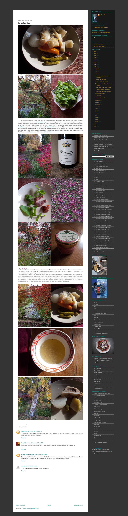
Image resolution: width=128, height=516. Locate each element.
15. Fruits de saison (98, 192)
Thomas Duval (97, 383)
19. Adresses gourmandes (100, 245)
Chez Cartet (97, 319)
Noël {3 (96, 74)
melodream (96, 362)
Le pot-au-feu (24, 23)
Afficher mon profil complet (101, 27)
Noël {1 (96, 69)
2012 (95, 62)
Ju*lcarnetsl (97, 415)
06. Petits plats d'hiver (99, 172)
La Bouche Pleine (98, 417)
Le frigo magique (98, 420)
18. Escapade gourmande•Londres (102, 227)
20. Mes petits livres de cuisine (101, 247)
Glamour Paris (97, 150)
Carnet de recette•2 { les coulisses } (103, 87)
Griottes (96, 413)
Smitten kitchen (97, 435)
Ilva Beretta (96, 374)
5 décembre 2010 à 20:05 (37, 442)
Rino (95, 306)
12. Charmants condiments (100, 186)
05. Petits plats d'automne (27, 423)
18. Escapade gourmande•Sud (101, 240)
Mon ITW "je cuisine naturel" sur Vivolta (103, 142)
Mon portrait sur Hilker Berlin (101, 137)
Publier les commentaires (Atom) (31, 508)
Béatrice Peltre (97, 379)
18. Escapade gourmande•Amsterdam (103, 201)
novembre (97, 100)
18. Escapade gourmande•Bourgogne (103, 209)
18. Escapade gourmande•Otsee (102, 234)
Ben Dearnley (97, 370)
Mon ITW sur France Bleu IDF (101, 146)
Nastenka (20, 126)
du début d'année (40, 122)
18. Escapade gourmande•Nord (101, 229)
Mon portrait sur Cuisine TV (100, 139)
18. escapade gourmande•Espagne (102, 220)
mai (96, 113)
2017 (95, 51)
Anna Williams (97, 368)
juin (96, 110)
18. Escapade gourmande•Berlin (102, 207)
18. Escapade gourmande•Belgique (102, 205)
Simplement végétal (99, 93)
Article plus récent (20, 505)
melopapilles (20, 5)
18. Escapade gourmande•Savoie (102, 238)
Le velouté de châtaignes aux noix (103, 91)
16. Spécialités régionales (100, 195)
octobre (97, 102)
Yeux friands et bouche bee (100, 442)
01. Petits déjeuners (99, 161)
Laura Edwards (97, 377)
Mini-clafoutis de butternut (101, 97)
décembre (97, 68)
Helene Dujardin (98, 372)
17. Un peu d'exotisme (99, 197)
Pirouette (96, 317)
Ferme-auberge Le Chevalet (100, 333)
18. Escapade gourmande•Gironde (102, 223)
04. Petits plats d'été (99, 168)
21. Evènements (98, 249)
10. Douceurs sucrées (99, 181)
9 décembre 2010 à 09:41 (41, 454)
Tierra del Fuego (98, 326)
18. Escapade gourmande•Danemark (103, 218)
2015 (95, 55)
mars (96, 117)
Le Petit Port (97, 331)
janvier (97, 121)
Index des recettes (98, 44)
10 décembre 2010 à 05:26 (30, 466)
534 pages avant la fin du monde (102, 393)
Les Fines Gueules (98, 322)
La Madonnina (97, 324)
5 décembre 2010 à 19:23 (36, 431)
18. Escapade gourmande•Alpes (101, 199)
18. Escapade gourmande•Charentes (103, 216)
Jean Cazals (97, 381)
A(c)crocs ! (96, 397)
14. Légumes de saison (99, 190)
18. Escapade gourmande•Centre (102, 214)
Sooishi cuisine (97, 437)
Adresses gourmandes (99, 46)
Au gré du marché (25, 442)
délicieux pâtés (47, 131)
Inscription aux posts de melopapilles (101, 32)
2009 (95, 124)
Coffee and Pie (97, 406)
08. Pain (96, 177)
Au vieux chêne (97, 311)
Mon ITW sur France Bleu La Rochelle (103, 144)
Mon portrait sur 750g (99, 148)
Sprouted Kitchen (98, 440)
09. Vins (35, 423)
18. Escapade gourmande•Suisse (102, 243)
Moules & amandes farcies (101, 81)
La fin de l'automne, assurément (102, 89)
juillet (96, 108)
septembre (98, 104)
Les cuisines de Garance (100, 422)
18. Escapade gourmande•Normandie (103, 231)
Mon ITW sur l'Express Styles (101, 135)
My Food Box (97, 426)
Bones (95, 302)
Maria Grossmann (98, 388)
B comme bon (97, 400)
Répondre (23, 437)
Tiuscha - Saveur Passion (27, 454)
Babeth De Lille (25, 431)
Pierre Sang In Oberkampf (100, 313)
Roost (95, 433)
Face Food (96, 386)
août (96, 106)
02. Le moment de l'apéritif (100, 164)
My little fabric (97, 428)
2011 (95, 64)
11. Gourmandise (98, 183)
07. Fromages (97, 175)
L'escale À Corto (98, 328)
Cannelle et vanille (98, 402)
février (97, 119)
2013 (95, 60)
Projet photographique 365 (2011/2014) (103, 358)
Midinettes (96, 424)
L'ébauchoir (97, 308)
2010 (95, 66)
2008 (95, 126)
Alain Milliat (96, 315)
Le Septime (96, 304)
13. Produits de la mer (99, 188)
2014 (95, 57)
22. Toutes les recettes (41, 423)
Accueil (49, 505)
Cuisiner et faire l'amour (99, 411)
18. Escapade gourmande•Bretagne (102, 211)
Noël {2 (96, 71)
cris (22, 466)
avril (96, 115)
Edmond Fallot (50, 126)
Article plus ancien (78, 505)
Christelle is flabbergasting (100, 404)
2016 (95, 53)
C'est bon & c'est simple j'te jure (101, 360)
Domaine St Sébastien (100, 79)
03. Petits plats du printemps (101, 166)
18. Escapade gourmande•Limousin (102, 225)
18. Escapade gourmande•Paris (101, 236)
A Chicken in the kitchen (100, 395)
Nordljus (96, 431)
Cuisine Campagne (98, 409)
